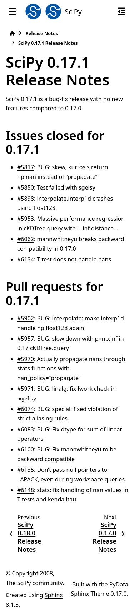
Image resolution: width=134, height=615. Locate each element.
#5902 (25, 318)
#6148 (25, 490)
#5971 (25, 388)
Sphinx (54, 595)
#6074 (25, 409)
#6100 (25, 449)
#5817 (25, 167)
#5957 (25, 338)
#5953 (25, 218)
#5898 (25, 198)
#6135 (25, 470)
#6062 (25, 239)
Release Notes (41, 33)
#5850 (25, 187)
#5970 (25, 359)
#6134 (25, 259)
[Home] (12, 33)
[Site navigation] (12, 11)
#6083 (25, 429)
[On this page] (121, 11)
